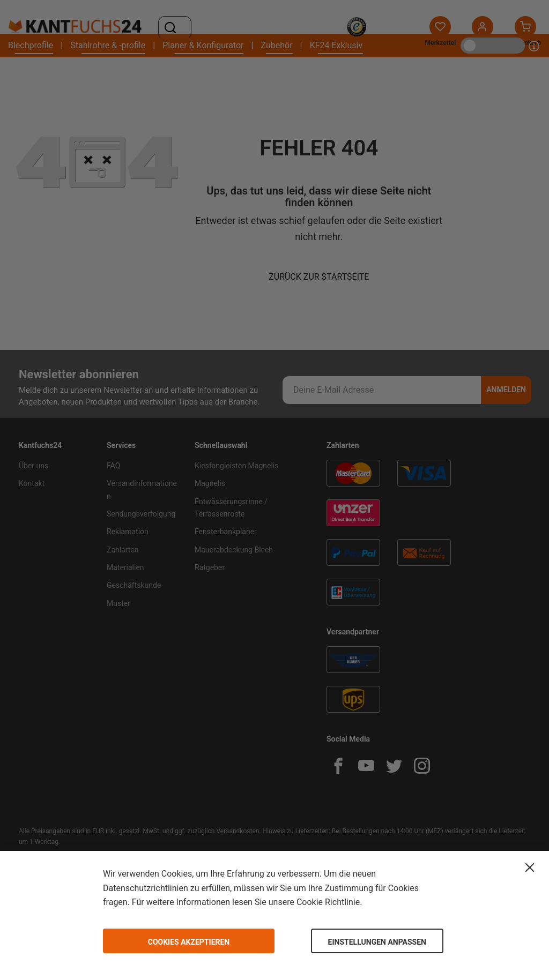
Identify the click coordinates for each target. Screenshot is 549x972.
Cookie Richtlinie (328, 902)
